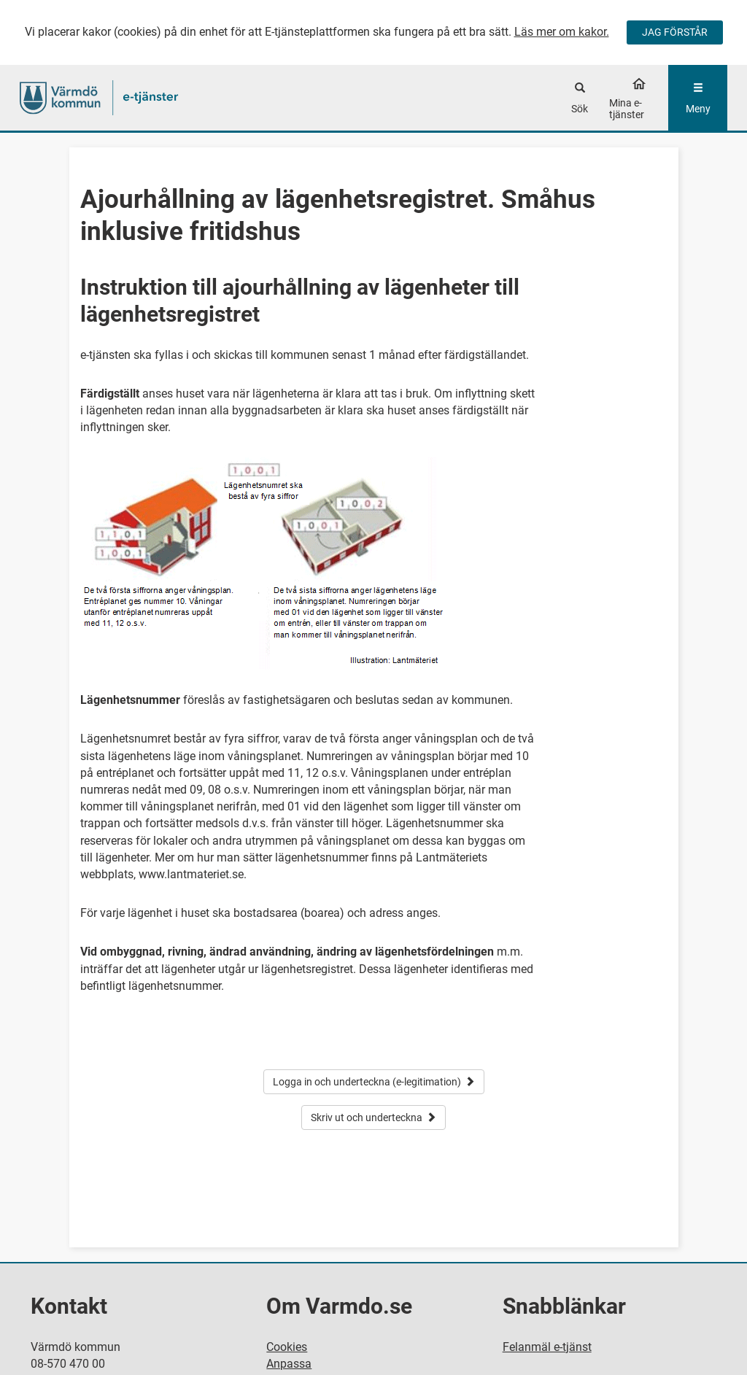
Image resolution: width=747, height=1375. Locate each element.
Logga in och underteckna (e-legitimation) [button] (374, 1082)
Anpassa (288, 1364)
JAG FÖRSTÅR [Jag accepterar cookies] (675, 32)
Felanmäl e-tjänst (547, 1347)
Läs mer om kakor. (561, 32)
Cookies (286, 1347)
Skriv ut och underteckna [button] (373, 1117)
